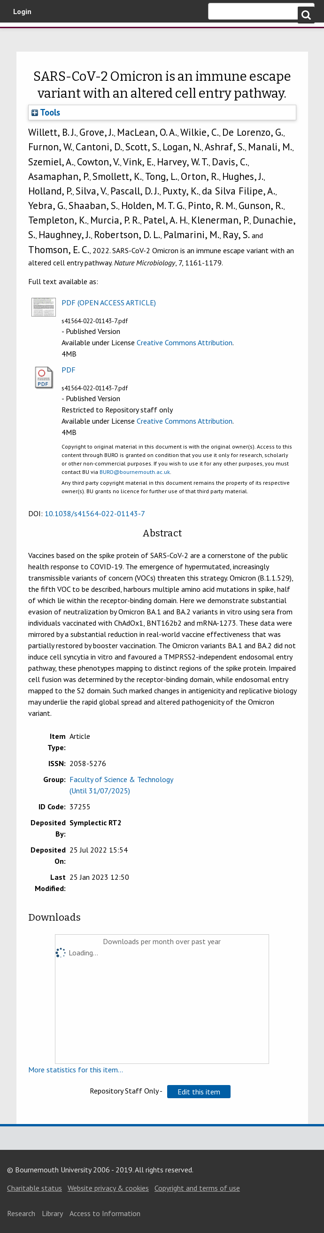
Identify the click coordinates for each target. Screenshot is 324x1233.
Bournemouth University (56, 39)
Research (21, 1213)
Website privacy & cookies (108, 1188)
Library (52, 1213)
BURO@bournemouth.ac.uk (135, 471)
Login (22, 11)
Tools (45, 112)
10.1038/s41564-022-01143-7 (95, 513)
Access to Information (104, 1213)
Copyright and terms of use (197, 1188)
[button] (199, 1091)
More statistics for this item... (75, 1069)
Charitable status (34, 1188)
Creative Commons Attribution (184, 342)
